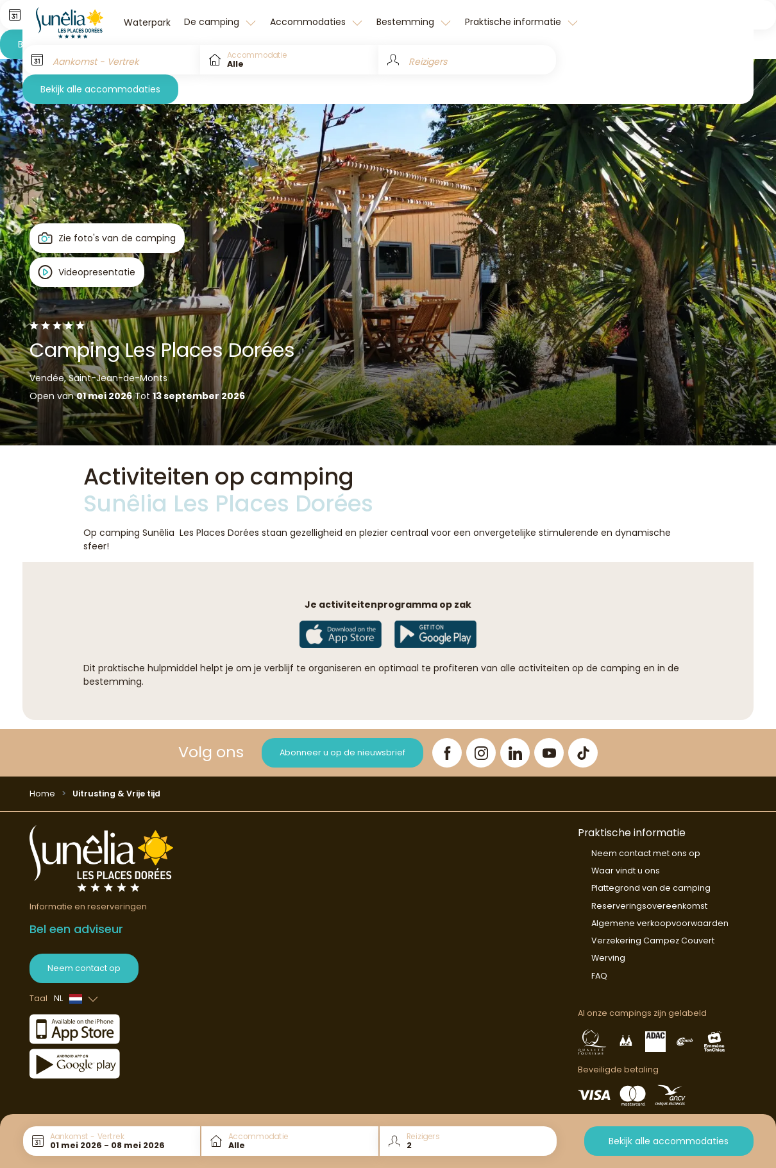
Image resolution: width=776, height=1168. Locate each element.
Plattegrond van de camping (651, 887)
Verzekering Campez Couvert (652, 940)
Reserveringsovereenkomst (649, 905)
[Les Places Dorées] (69, 22)
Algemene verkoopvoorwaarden (660, 923)
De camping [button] (213, 21)
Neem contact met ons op (645, 853)
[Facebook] (447, 753)
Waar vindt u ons (625, 870)
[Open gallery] (107, 238)
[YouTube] (549, 753)
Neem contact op (84, 968)
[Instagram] (481, 753)
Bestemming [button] (406, 21)
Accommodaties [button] (309, 21)
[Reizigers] (467, 59)
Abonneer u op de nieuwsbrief (342, 752)
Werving (608, 957)
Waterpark (147, 22)
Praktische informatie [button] (514, 21)
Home (42, 793)
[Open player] (87, 272)
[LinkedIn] (515, 753)
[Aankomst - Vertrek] (111, 59)
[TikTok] (583, 753)
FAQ (599, 975)
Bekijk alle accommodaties (100, 89)
